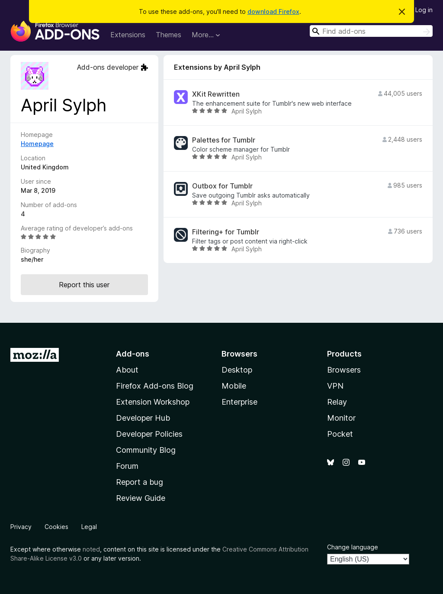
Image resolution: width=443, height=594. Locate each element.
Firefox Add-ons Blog (154, 385)
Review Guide (140, 498)
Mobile (234, 385)
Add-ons (132, 353)
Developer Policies (149, 433)
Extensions (127, 34)
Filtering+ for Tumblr (225, 232)
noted (91, 549)
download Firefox (273, 11)
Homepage (37, 143)
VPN (335, 385)
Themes (168, 34)
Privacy (21, 526)
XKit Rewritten (216, 94)
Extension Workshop (152, 401)
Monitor (341, 417)
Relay (337, 401)
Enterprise (239, 401)
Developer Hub (143, 417)
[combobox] (371, 31)
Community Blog (146, 449)
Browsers (344, 369)
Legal (89, 526)
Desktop (237, 369)
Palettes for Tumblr (223, 140)
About (127, 369)
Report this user (84, 284)
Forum (127, 466)
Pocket (340, 433)
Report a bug (139, 482)
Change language (352, 547)
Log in (424, 9)
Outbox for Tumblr (222, 186)
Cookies (56, 526)
